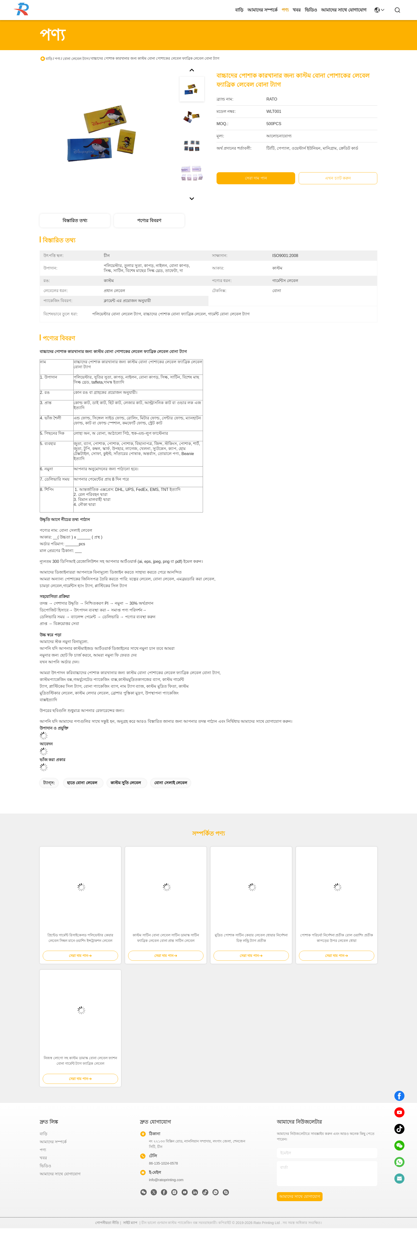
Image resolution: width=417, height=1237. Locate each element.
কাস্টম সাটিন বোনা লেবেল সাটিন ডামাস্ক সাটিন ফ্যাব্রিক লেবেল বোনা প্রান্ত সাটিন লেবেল (166, 946)
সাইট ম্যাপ (130, 1231)
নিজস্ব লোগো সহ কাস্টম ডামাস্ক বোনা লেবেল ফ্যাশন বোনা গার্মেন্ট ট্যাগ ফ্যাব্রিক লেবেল (80, 1069)
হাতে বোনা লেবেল (82, 791)
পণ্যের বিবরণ (149, 220)
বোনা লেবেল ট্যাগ (76, 59)
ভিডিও (311, 10)
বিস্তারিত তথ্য (75, 220)
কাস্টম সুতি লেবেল (126, 791)
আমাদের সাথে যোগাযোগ (344, 10)
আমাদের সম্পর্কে (262, 10)
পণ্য (285, 10)
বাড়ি (239, 10)
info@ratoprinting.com (166, 1189)
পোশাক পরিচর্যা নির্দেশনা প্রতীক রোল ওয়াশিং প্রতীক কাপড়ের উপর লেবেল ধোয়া (336, 946)
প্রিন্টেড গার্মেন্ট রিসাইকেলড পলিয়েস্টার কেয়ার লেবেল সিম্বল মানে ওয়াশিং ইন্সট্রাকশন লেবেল (80, 946)
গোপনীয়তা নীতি (107, 1231)
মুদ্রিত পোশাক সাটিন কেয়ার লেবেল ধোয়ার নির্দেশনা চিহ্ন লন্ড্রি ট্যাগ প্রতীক (251, 946)
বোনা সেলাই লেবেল (170, 791)
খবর (297, 10)
